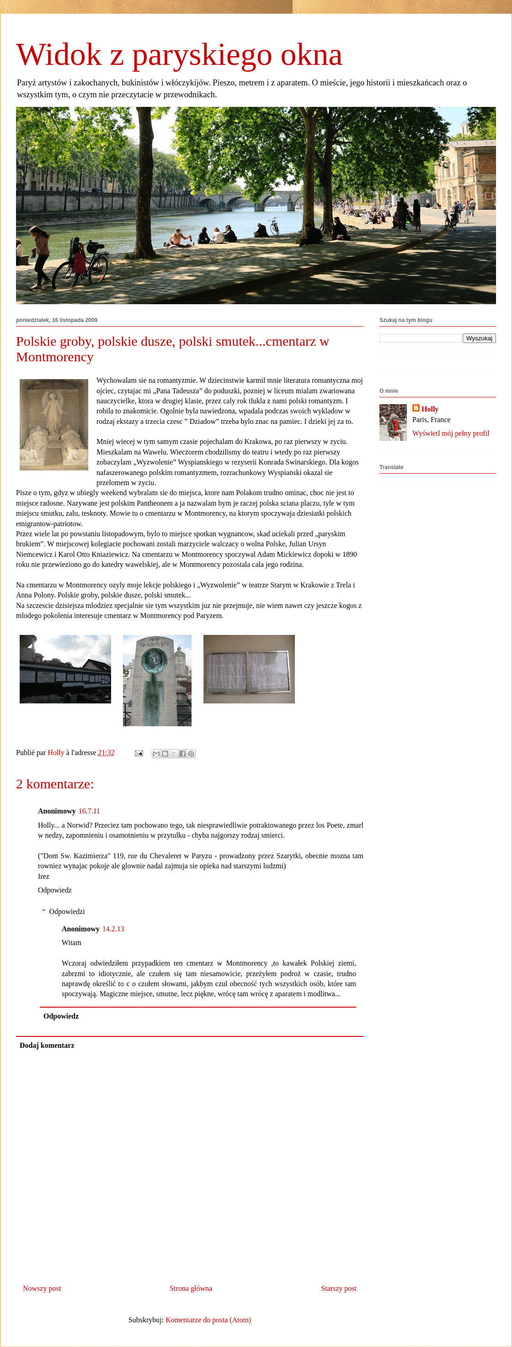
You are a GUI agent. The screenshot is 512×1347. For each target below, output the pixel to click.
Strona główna (191, 1288)
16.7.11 (89, 811)
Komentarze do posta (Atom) (208, 1320)
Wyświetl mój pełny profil (450, 433)
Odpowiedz (55, 890)
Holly (429, 409)
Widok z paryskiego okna (179, 54)
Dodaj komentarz (47, 1045)
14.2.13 (113, 929)
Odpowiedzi (67, 911)
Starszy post (339, 1288)
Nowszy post (42, 1288)
